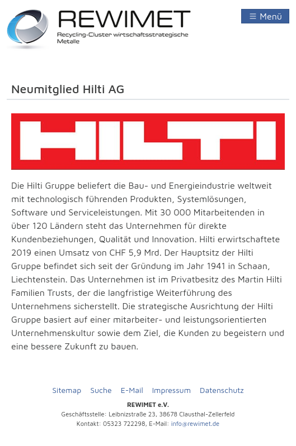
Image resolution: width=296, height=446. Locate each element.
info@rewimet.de (195, 423)
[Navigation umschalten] (265, 16)
